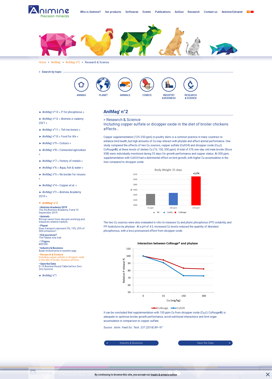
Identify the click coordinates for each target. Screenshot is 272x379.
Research (194, 12)
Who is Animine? (90, 12)
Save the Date (205, 343)
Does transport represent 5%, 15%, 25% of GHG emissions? (62, 228)
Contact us (210, 12)
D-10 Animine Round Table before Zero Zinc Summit (60, 267)
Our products (113, 12)
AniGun (179, 12)
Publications (163, 12)
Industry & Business (131, 343)
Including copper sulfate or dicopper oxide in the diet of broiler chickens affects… (61, 257)
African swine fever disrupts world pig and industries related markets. (62, 219)
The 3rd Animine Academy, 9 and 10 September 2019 (58, 210)
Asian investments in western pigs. (58, 249)
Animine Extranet (232, 12)
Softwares (132, 12)
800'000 (44, 242)
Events (147, 12)
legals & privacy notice (164, 374)
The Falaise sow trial (50, 236)
